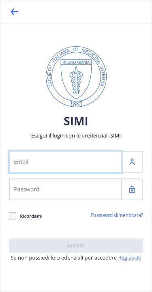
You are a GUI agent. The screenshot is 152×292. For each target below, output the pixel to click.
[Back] (14, 11)
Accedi (76, 245)
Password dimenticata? (117, 215)
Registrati (129, 257)
